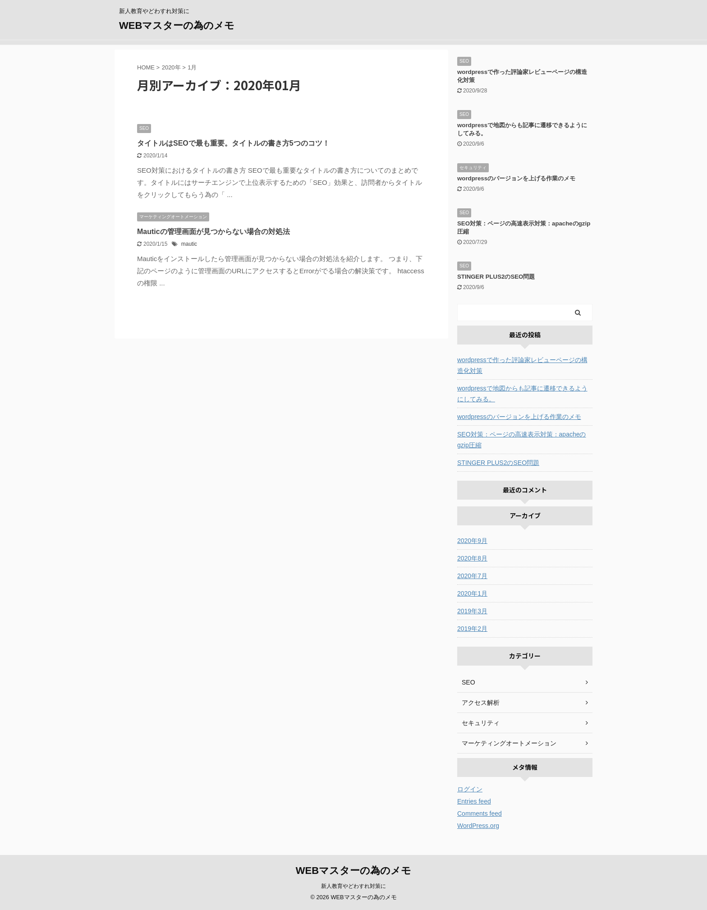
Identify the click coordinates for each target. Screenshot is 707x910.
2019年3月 (472, 611)
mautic (189, 244)
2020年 (171, 67)
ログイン (469, 789)
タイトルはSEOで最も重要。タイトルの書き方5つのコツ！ (233, 143)
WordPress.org (478, 825)
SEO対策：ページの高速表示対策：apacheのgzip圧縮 (521, 440)
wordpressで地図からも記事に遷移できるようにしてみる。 (522, 394)
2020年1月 (472, 593)
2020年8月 (472, 558)
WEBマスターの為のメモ (176, 25)
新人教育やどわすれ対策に (353, 886)
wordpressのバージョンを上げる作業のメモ (516, 178)
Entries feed (474, 801)
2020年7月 (472, 575)
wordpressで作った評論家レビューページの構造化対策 (522, 365)
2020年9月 (472, 540)
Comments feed (479, 813)
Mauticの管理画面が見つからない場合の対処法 (213, 231)
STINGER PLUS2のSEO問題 (496, 276)
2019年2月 (472, 628)
